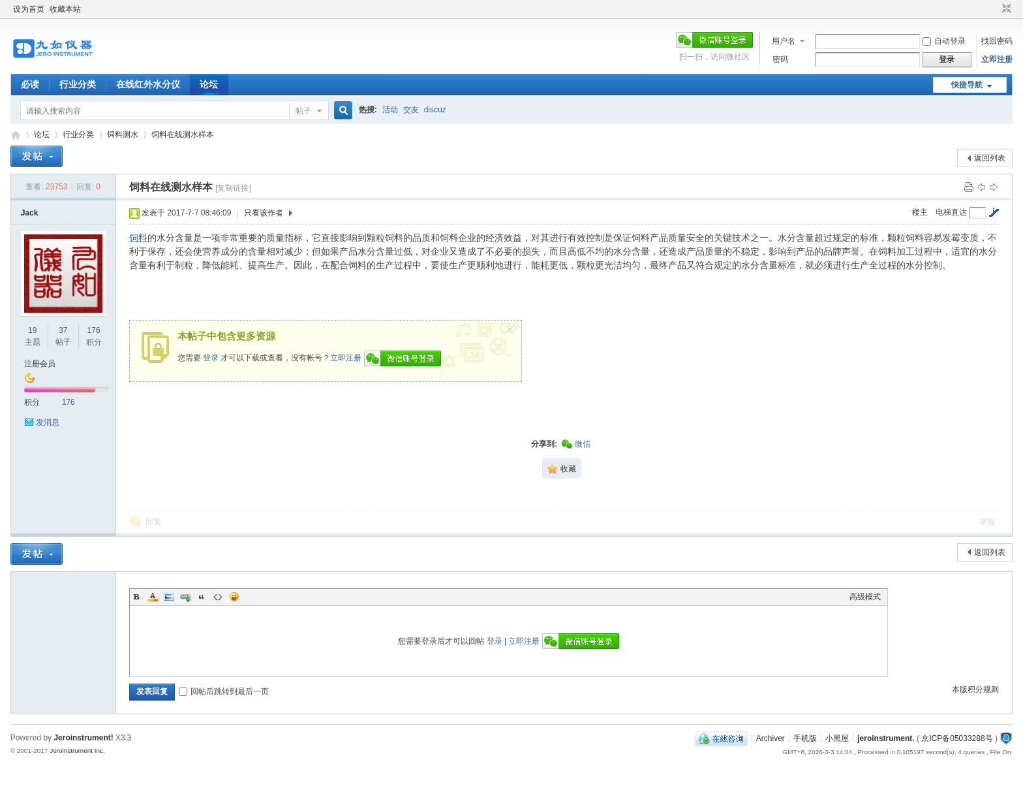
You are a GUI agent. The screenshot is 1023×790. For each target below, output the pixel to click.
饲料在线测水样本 (182, 134)
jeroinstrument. (885, 737)
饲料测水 (122, 134)
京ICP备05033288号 (956, 737)
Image (169, 596)
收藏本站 (65, 9)
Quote (201, 596)
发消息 (47, 422)
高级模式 (865, 596)
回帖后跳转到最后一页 (224, 691)
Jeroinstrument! (83, 737)
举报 (987, 521)
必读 (30, 84)
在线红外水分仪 (148, 84)
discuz (435, 109)
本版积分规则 (975, 689)
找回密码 (997, 41)
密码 (780, 59)
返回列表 (989, 158)
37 (63, 330)
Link (185, 596)
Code (217, 596)
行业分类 (77, 84)
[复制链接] (233, 188)
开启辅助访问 (994, 9)
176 (93, 330)
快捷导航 (967, 84)
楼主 (920, 212)
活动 (390, 109)
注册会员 (39, 363)
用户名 (783, 41)
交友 (411, 109)
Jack (29, 212)
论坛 (209, 84)
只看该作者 (263, 212)
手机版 (805, 737)
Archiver (770, 737)
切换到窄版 (1005, 9)
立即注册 (997, 59)
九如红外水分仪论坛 (15, 134)
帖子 (303, 111)
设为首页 (28, 9)
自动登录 (944, 41)
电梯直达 (951, 212)
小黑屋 (837, 737)
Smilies (234, 596)
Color (152, 596)
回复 (153, 521)
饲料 (138, 237)
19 (32, 330)
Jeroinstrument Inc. (77, 750)
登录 (211, 357)
